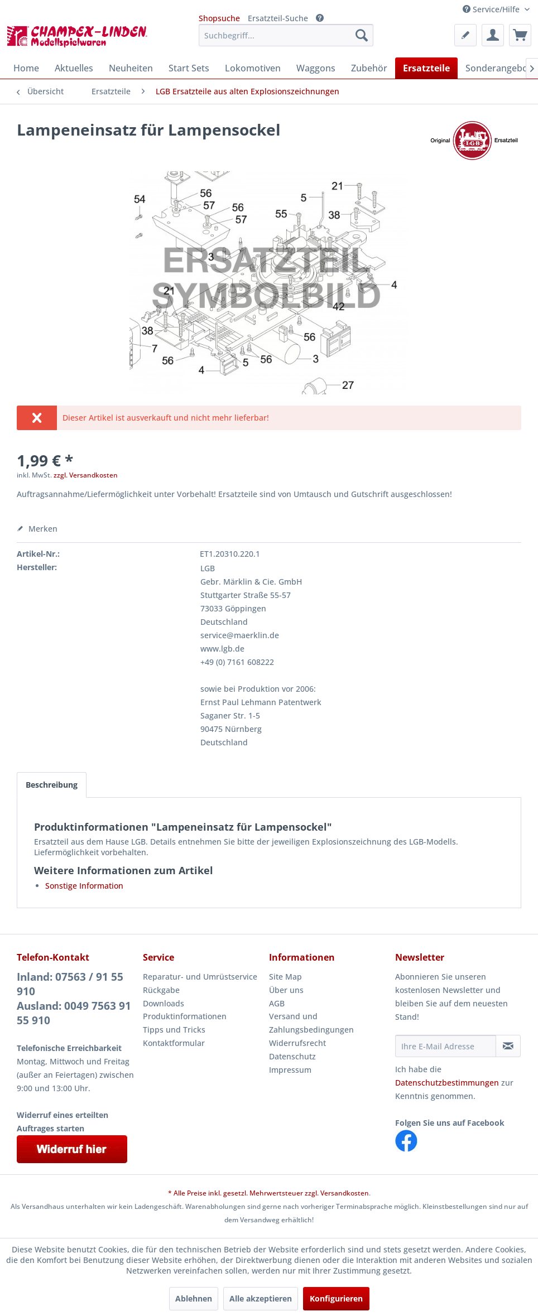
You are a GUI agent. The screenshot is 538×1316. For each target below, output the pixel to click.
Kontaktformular (174, 1043)
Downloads (163, 1003)
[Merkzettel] (465, 35)
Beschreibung (52, 784)
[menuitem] (286, 35)
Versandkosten (344, 1193)
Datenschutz (292, 1056)
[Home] (26, 68)
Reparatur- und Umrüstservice (200, 976)
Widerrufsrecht (297, 1043)
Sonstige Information (84, 885)
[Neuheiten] (131, 68)
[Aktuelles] (74, 68)
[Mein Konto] (493, 35)
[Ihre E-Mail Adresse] (445, 1046)
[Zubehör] (369, 68)
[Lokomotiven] (253, 68)
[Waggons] (316, 68)
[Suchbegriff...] (286, 35)
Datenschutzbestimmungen (447, 1082)
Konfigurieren (336, 1298)
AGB (277, 1003)
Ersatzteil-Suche (278, 18)
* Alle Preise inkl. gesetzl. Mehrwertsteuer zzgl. (244, 1193)
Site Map (285, 976)
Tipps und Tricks (174, 1029)
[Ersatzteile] (426, 68)
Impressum (290, 1069)
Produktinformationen (185, 1016)
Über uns (286, 990)
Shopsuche (219, 18)
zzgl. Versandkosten (86, 475)
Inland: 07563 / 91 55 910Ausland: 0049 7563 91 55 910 (74, 999)
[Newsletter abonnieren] (508, 1046)
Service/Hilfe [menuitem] (492, 9)
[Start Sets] (189, 68)
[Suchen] (361, 35)
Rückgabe (161, 990)
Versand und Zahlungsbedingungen (311, 1023)
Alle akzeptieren (260, 1298)
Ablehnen (193, 1298)
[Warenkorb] (520, 35)
